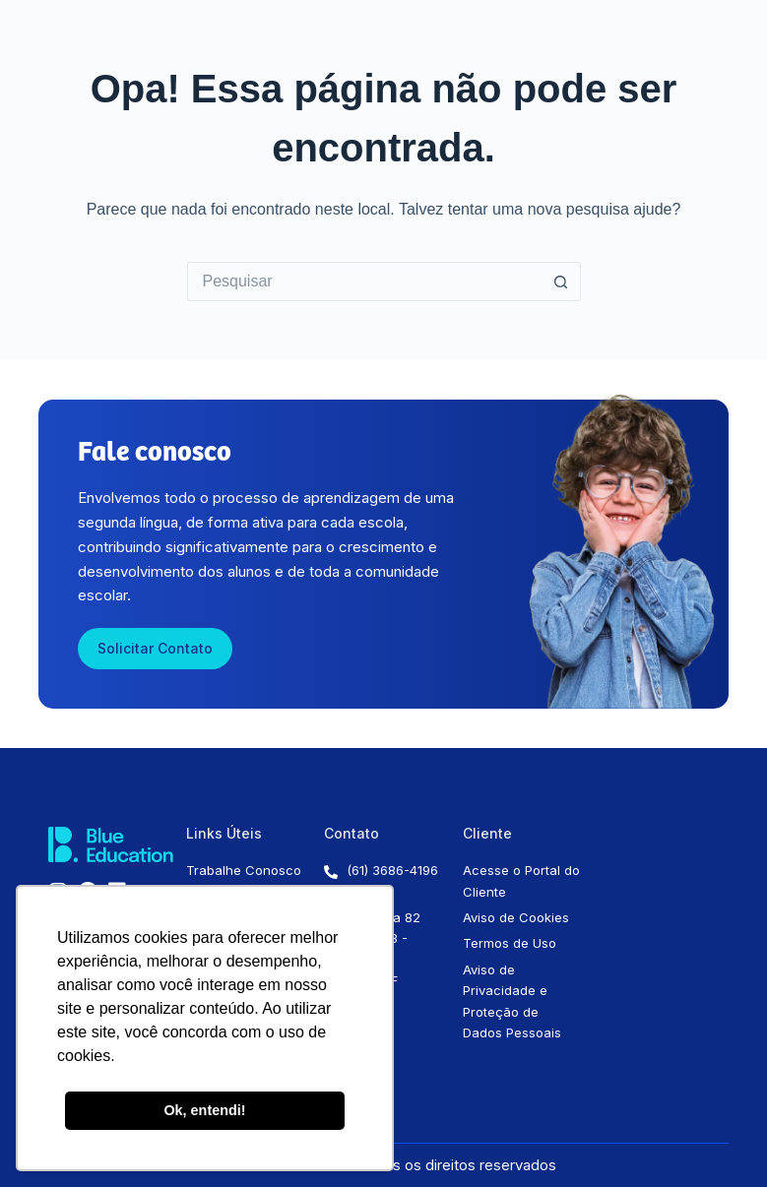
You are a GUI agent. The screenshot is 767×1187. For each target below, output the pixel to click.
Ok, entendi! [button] (204, 1110)
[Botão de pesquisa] (561, 281)
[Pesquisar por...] (364, 281)
